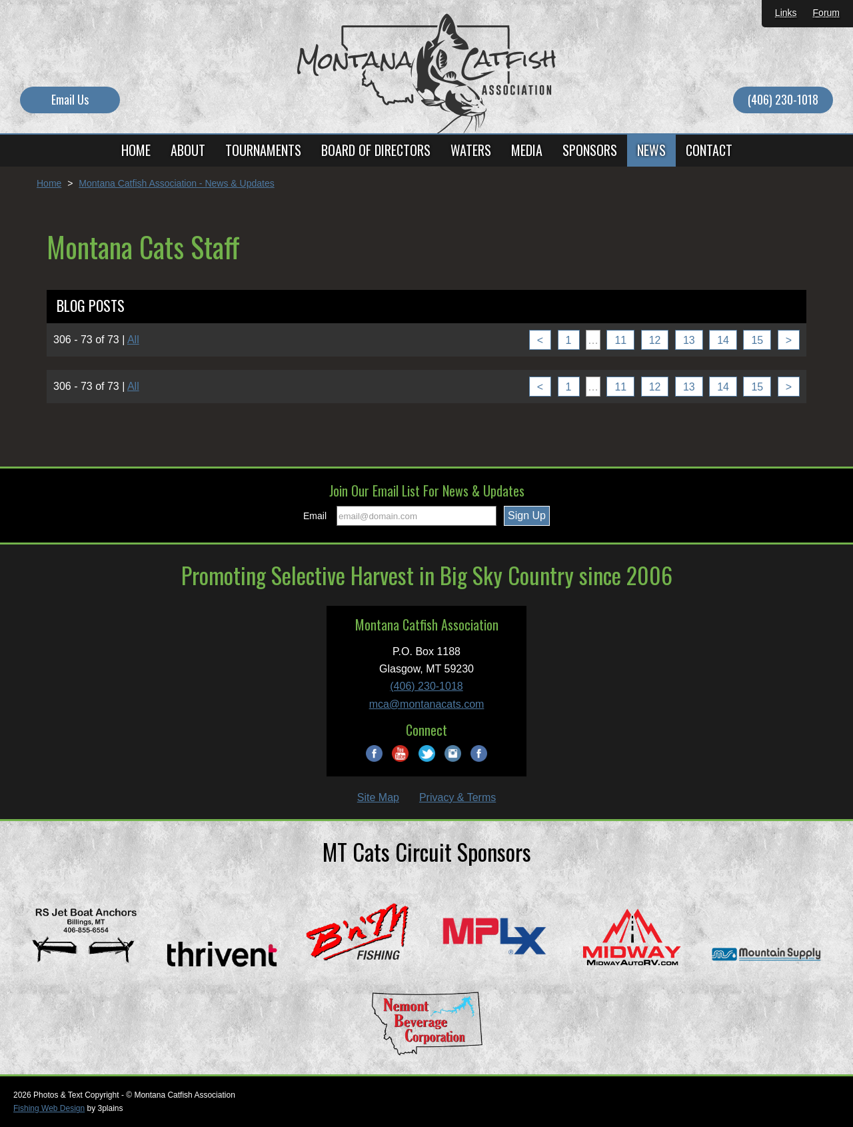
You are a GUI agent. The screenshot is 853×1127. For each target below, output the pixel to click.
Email (315, 516)
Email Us (70, 99)
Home (49, 183)
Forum (826, 12)
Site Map (378, 797)
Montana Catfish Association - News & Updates (176, 183)
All (133, 339)
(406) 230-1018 (783, 99)
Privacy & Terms (457, 797)
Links (786, 12)
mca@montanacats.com (426, 704)
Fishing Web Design (49, 1108)
